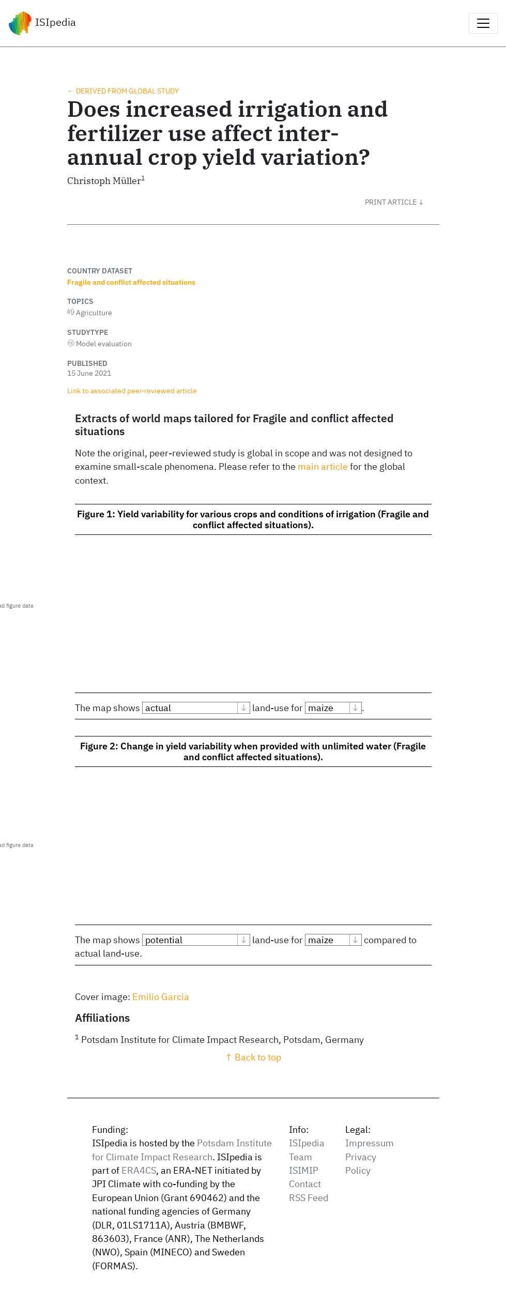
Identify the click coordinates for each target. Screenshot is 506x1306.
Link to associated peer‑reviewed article (132, 390)
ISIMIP (303, 1170)
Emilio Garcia (160, 997)
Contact (305, 1184)
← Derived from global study (123, 91)
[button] (402, 202)
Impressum (369, 1143)
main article (323, 466)
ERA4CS (138, 1170)
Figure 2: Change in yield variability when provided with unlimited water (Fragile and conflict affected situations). (253, 751)
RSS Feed (308, 1198)
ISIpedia (42, 23)
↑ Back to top (253, 1057)
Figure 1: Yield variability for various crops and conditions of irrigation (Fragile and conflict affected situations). (253, 519)
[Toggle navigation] (483, 23)
